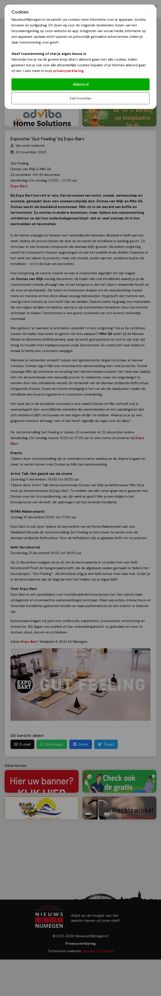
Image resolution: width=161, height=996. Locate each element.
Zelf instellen (81, 98)
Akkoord (81, 84)
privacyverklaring (68, 71)
